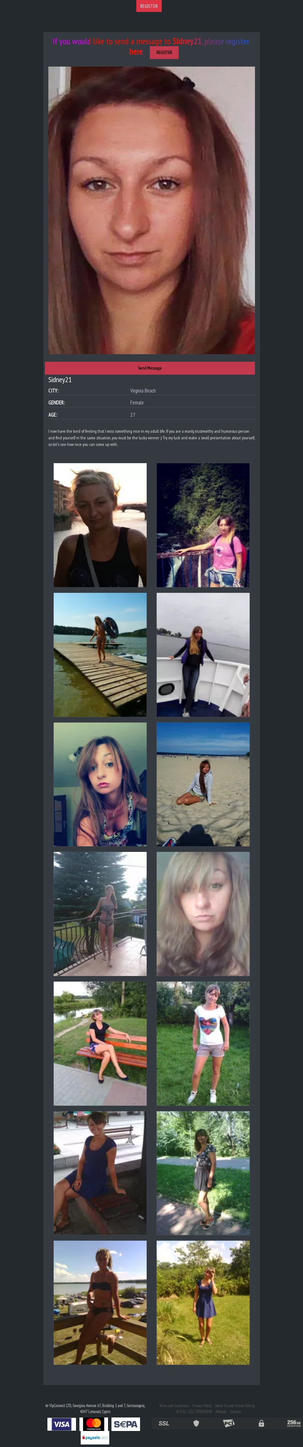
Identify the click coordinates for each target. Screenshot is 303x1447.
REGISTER (149, 6)
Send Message (150, 368)
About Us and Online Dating (235, 1405)
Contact (235, 1411)
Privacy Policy (202, 1405)
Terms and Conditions (174, 1405)
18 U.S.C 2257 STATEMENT (193, 1411)
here (136, 51)
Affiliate (221, 1411)
